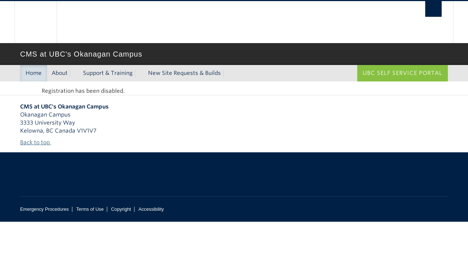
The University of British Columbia (36, 22)
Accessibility (151, 209)
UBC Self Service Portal (402, 73)
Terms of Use (89, 209)
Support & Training (108, 73)
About (60, 73)
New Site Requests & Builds (184, 73)
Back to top (38, 142)
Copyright (121, 209)
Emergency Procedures (44, 209)
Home (34, 73)
